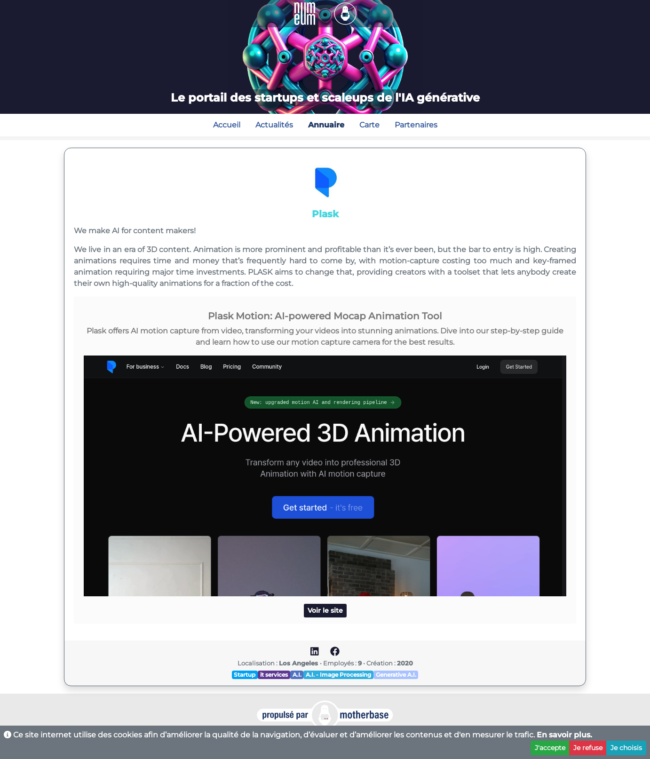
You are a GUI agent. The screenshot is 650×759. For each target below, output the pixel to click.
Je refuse (587, 747)
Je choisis (626, 747)
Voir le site (325, 610)
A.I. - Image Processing (338, 674)
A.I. (297, 674)
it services (274, 674)
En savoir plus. (564, 734)
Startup (244, 674)
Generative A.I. (396, 674)
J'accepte (550, 747)
